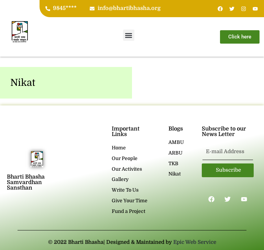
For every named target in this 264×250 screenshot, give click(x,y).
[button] (128, 35)
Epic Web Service (194, 242)
